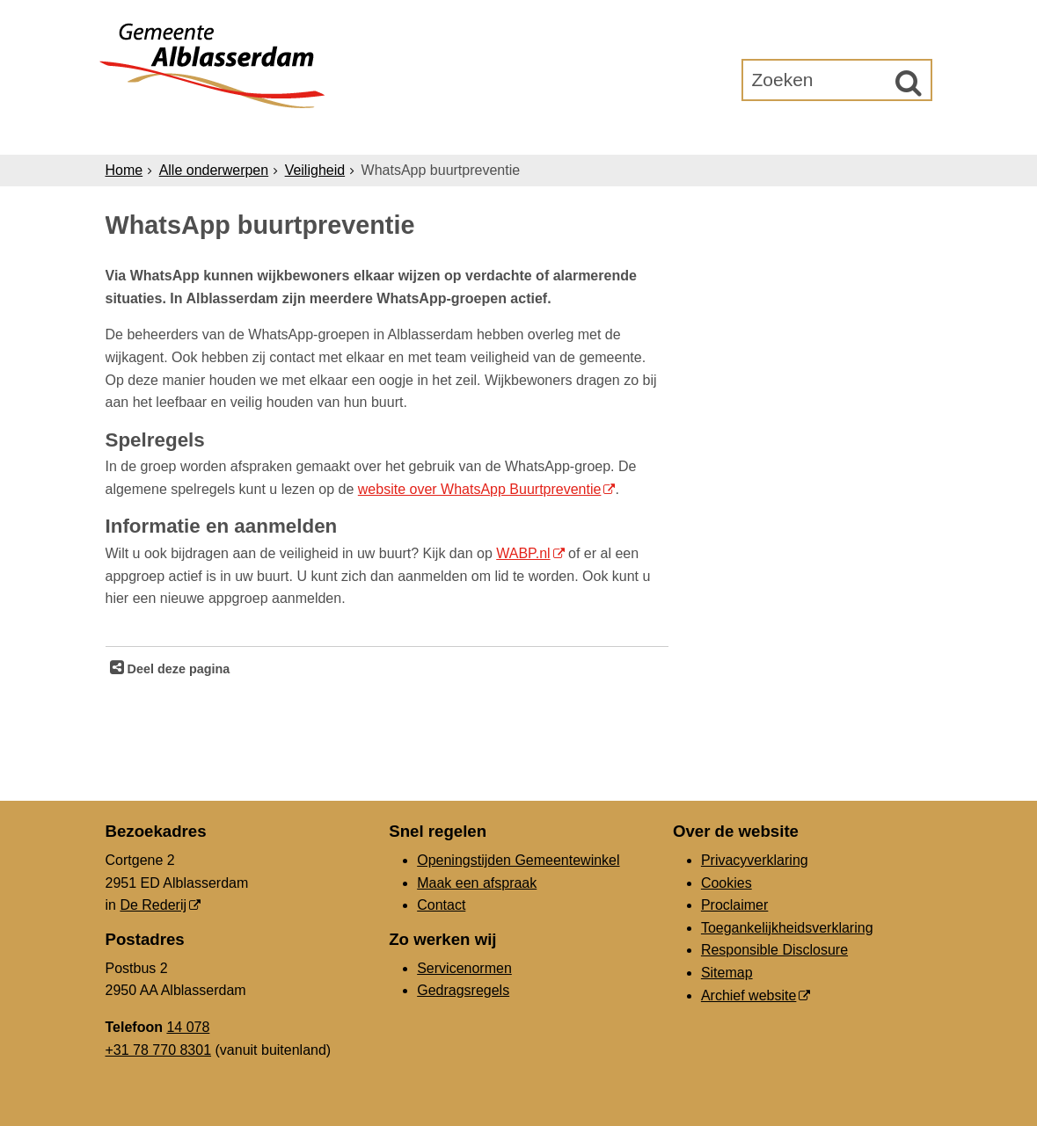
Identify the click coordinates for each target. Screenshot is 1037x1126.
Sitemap (727, 972)
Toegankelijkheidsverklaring (787, 927)
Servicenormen (464, 968)
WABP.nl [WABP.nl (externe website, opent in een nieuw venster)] (523, 553)
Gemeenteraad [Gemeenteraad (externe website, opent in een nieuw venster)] (749, 133)
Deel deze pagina (177, 669)
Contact (441, 904)
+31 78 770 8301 (159, 1049)
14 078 (187, 1027)
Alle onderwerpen (214, 170)
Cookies (726, 882)
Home (124, 170)
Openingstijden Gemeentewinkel (518, 860)
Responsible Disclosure (774, 949)
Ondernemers (389, 133)
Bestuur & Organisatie (567, 133)
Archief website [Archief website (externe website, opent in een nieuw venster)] (749, 995)
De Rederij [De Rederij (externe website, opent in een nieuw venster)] (153, 904)
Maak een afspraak (477, 882)
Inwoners (265, 133)
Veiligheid (315, 170)
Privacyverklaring (754, 860)
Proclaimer (734, 904)
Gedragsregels (463, 990)
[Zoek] (909, 83)
